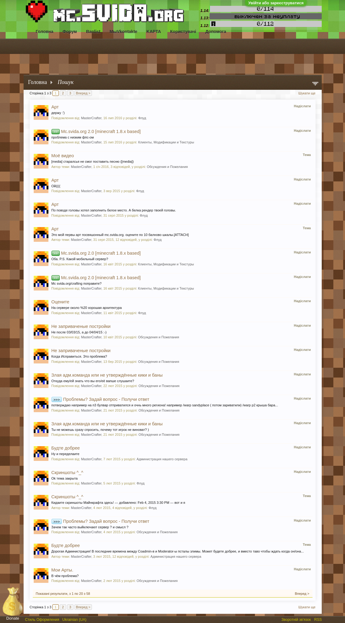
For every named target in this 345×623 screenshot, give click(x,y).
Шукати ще (307, 93)
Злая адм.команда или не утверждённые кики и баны (107, 375)
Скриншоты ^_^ (67, 472)
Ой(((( (55, 186)
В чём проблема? (65, 576)
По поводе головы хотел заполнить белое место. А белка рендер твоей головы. (113, 210)
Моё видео (62, 155)
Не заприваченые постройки (81, 326)
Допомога (215, 31)
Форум (70, 31)
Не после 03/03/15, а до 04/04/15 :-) (79, 332)
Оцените (60, 301)
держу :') (58, 113)
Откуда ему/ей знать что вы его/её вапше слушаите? (92, 381)
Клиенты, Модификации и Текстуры (166, 142)
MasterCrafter (91, 118)
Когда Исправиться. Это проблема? (79, 356)
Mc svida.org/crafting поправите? (76, 283)
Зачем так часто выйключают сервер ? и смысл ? (90, 527)
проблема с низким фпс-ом (72, 137)
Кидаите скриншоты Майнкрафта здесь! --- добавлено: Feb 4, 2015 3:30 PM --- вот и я (118, 502)
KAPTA (153, 31)
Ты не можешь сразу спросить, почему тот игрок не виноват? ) (100, 429)
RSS (318, 619)
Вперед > (83, 93)
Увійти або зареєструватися (276, 3)
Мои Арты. (62, 570)
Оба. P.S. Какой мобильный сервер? (79, 259)
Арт (55, 106)
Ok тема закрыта (64, 478)
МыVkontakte (124, 31)
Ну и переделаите (65, 454)
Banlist (93, 31)
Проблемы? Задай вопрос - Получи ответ (100, 399)
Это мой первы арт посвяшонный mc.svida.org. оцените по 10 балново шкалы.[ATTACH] (120, 235)
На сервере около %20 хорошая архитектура (86, 308)
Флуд (142, 118)
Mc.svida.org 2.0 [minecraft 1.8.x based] (96, 131)
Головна (45, 31)
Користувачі (183, 31)
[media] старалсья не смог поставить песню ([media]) (92, 161)
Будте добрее (65, 448)
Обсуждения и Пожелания (167, 167)
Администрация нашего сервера (162, 459)
